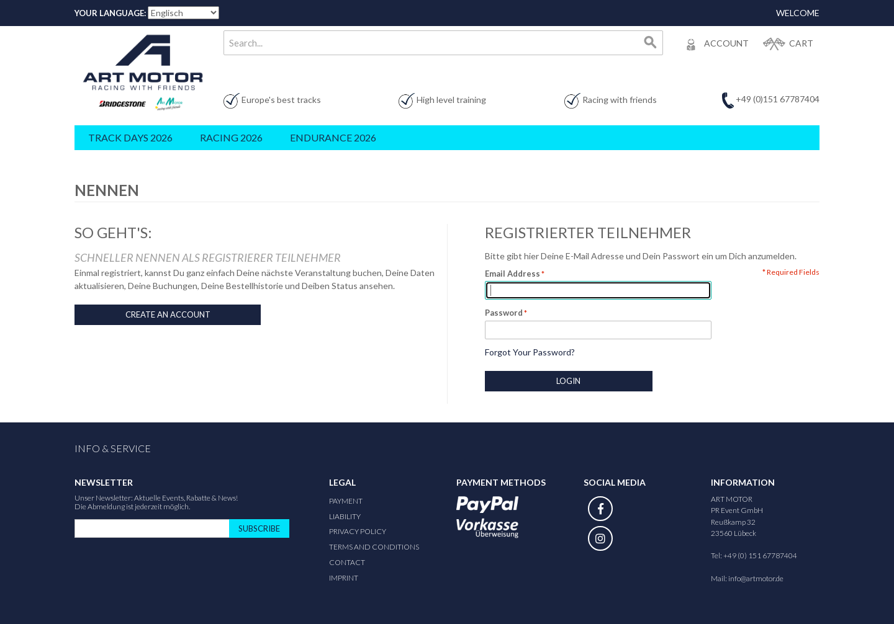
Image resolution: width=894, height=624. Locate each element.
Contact (347, 562)
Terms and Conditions (374, 546)
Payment (346, 501)
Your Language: (110, 13)
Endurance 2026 (333, 137)
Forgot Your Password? (530, 352)
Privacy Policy (357, 531)
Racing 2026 (231, 137)
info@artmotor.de (755, 578)
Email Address (512, 274)
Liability (345, 516)
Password (504, 313)
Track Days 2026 (130, 137)
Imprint (343, 577)
